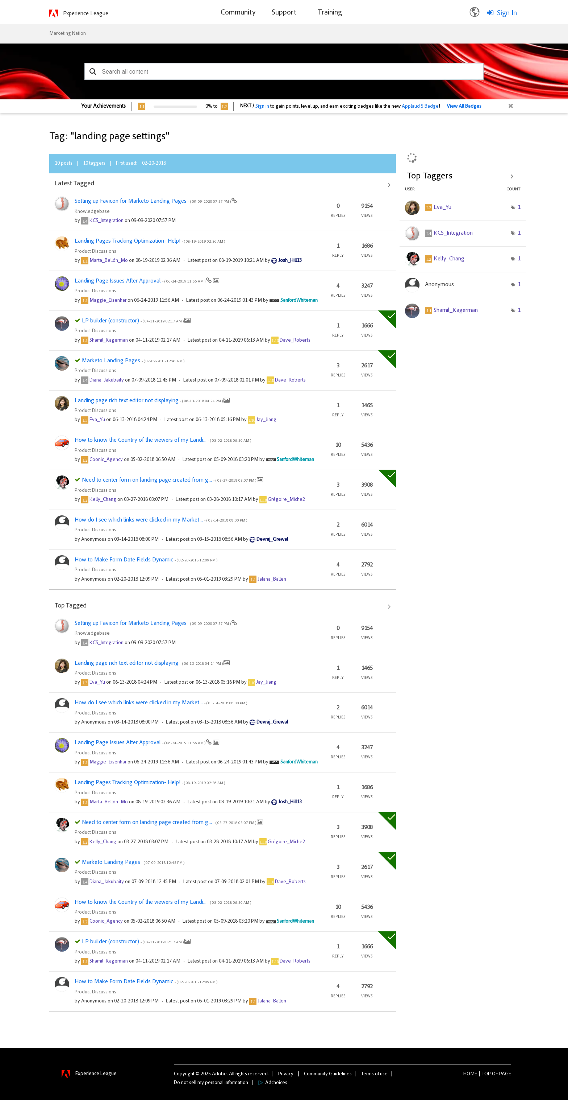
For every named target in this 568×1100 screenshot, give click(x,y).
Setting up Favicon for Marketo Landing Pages (153, 201)
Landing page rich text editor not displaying (149, 401)
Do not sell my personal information (211, 1082)
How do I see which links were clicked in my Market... (161, 520)
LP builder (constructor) (133, 321)
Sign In (507, 13)
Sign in (262, 106)
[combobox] (284, 71)
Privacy (285, 1074)
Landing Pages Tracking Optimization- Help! (150, 241)
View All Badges (464, 106)
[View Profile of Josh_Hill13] (290, 260)
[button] (92, 71)
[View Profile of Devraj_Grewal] (272, 539)
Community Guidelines (328, 1074)
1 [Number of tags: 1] (519, 207)
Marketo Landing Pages (133, 361)
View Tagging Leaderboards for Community (463, 176)
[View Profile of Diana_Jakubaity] (106, 380)
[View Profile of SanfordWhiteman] (299, 300)
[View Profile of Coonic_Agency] (106, 459)
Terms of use (374, 1074)
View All (222, 184)
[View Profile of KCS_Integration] (106, 220)
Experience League (85, 14)
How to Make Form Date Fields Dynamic (146, 560)
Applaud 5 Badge (420, 106)
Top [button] (486, 1074)
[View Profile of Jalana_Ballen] (272, 579)
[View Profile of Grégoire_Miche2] (286, 499)
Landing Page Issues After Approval (140, 281)
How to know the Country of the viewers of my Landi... (163, 440)
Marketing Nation (67, 33)
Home (470, 1074)
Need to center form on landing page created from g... (169, 480)
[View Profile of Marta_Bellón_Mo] (108, 260)
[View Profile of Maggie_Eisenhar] (107, 300)
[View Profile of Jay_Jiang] (266, 420)
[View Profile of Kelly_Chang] (102, 499)
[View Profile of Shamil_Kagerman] (108, 340)
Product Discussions (95, 251)
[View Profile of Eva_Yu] (97, 420)
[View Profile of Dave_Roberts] (295, 340)
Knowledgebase (92, 211)
